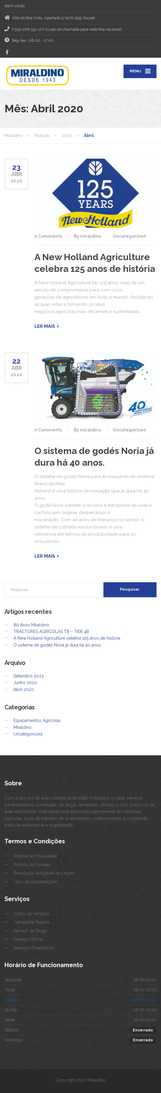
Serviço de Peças (30, 930)
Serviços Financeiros (34, 947)
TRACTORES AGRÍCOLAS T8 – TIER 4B (51, 631)
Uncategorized (129, 236)
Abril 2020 (23, 689)
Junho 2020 (25, 682)
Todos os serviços (31, 913)
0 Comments (48, 236)
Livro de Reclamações (35, 881)
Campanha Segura (31, 922)
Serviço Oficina (28, 939)
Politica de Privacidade (35, 856)
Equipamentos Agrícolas (37, 720)
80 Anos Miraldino (31, 625)
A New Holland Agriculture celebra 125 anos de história (66, 638)
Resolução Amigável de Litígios (44, 873)
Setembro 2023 (28, 676)
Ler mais (44, 326)
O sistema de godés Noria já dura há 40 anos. (57, 645)
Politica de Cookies (32, 864)
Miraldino (22, 727)
